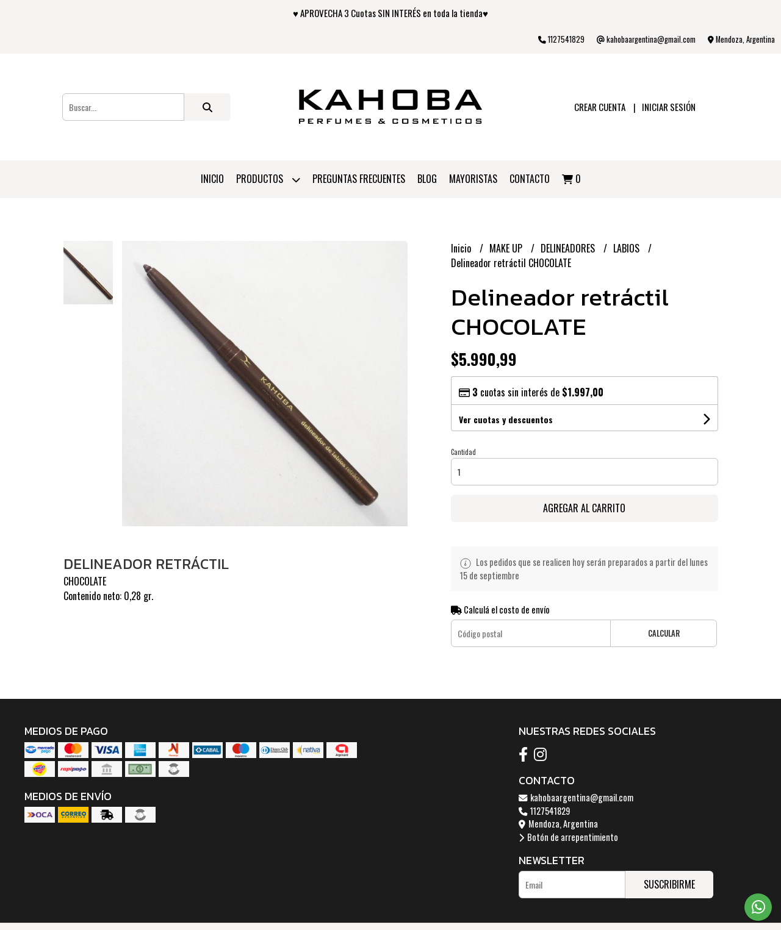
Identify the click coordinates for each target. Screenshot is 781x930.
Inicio (212, 178)
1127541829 (544, 810)
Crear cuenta (599, 106)
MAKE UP (507, 248)
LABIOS (627, 248)
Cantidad (463, 452)
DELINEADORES (569, 248)
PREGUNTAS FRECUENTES (358, 178)
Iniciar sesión (669, 106)
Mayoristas (473, 178)
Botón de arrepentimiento (568, 837)
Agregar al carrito (584, 508)
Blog (427, 178)
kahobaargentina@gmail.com (576, 797)
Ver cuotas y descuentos (506, 419)
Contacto (529, 178)
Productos (268, 179)
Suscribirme (669, 884)
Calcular (664, 633)
